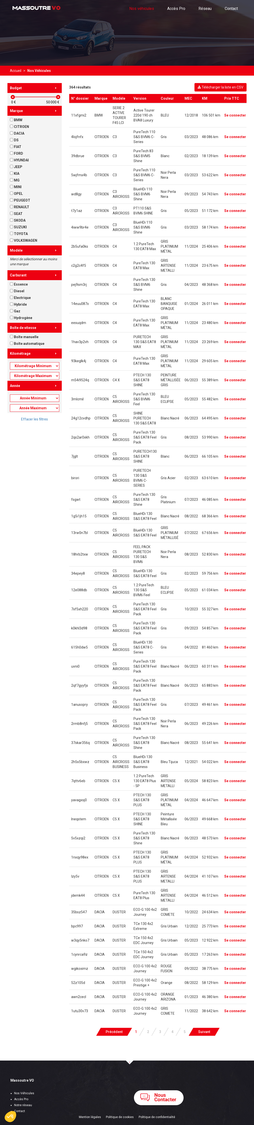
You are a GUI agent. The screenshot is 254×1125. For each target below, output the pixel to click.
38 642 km (210, 1011)
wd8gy (76, 194)
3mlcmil (77, 399)
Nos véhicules (141, 8)
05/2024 (191, 781)
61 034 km (210, 590)
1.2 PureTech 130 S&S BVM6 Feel (143, 590)
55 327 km (210, 609)
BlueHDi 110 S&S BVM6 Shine (142, 194)
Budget (16, 88)
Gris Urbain (169, 926)
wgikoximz (79, 969)
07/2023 (191, 500)
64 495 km (210, 418)
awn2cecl (78, 997)
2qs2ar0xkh (80, 437)
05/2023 (191, 211)
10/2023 (191, 609)
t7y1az (76, 211)
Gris (164, 137)
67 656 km (210, 533)
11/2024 (191, 246)
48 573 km (210, 838)
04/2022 (191, 647)
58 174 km (210, 227)
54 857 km (210, 628)
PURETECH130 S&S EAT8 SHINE (145, 456)
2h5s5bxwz (80, 762)
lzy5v (75, 876)
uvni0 (75, 666)
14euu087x (80, 304)
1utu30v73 (79, 1011)
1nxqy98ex (79, 857)
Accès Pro (176, 8)
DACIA (17, 133)
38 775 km (210, 969)
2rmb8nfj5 (79, 724)
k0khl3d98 (79, 628)
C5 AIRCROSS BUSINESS (121, 762)
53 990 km (210, 437)
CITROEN (19, 127)
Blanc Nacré (170, 418)
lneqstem (78, 819)
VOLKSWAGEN (23, 240)
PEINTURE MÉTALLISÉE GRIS (171, 380)
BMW (16, 120)
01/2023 (191, 997)
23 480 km (210, 323)
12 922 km (210, 940)
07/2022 (191, 533)
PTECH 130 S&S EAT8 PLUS (142, 800)
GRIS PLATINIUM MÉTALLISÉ (170, 533)
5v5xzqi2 (78, 838)
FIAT (15, 147)
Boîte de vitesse (23, 328)
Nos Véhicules (24, 1093)
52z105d (78, 983)
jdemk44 (78, 895)
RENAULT (19, 207)
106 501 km (211, 115)
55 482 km (210, 399)
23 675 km (210, 265)
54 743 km (210, 194)
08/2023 (191, 437)
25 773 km (210, 926)
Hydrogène (21, 318)
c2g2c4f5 (78, 265)
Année (15, 386)
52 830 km (210, 554)
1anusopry (79, 705)
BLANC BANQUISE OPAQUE (169, 304)
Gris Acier (168, 478)
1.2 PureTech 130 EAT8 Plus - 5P (144, 781)
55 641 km (210, 743)
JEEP (16, 167)
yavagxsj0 (79, 800)
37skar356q (80, 743)
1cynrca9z (79, 954)
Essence (19, 284)
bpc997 (77, 926)
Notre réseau (23, 1105)
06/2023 (191, 380)
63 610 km (210, 478)
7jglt (74, 456)
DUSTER (119, 912)
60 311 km (210, 666)
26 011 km (210, 304)
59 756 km (210, 573)
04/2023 (191, 285)
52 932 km (210, 857)
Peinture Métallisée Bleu (169, 819)
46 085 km (210, 500)
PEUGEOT (20, 200)
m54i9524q (80, 380)
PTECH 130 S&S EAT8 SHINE (142, 380)
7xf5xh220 (79, 609)
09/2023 (191, 194)
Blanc (165, 156)
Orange (166, 983)
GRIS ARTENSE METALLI (168, 265)
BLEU (165, 115)
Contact (231, 8)
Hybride (18, 304)
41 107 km (210, 876)
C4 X (116, 380)
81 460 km (210, 647)
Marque (16, 111)
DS (14, 140)
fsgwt (75, 500)
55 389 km (210, 380)
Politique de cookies (120, 1117)
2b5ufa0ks (79, 246)
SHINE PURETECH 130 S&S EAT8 (144, 418)
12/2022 (191, 926)
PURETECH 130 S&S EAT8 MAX (144, 342)
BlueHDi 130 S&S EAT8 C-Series (143, 647)
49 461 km (210, 705)
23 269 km (210, 342)
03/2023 (191, 137)
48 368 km (210, 285)
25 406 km (210, 246)
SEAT (16, 214)
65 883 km (210, 685)
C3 (115, 137)
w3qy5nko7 (80, 940)
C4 (115, 246)
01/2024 (191, 304)
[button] (10, 1117)
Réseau (205, 8)
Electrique (20, 298)
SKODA (18, 220)
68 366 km (210, 516)
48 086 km (210, 137)
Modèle (16, 250)
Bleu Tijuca (169, 762)
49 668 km (210, 819)
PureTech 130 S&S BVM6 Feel (144, 399)
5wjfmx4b (79, 175)
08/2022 (191, 516)
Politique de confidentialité (157, 1117)
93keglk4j (78, 361)
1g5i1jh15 (79, 516)
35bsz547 (79, 912)
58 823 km (210, 781)
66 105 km (210, 456)
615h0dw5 (79, 647)
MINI (16, 187)
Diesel (17, 291)
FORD (16, 153)
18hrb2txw (79, 554)
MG (15, 180)
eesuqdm (78, 323)
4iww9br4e (80, 227)
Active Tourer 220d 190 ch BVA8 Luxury (144, 115)
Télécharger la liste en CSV (220, 87)
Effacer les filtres (34, 419)
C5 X (116, 781)
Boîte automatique (27, 344)
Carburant (18, 275)
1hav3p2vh (80, 342)
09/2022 (191, 969)
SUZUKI (18, 227)
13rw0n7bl (79, 533)
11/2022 (191, 1011)
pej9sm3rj (79, 285)
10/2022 (191, 912)
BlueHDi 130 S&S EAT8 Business (142, 762)
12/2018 (191, 115)
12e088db (79, 590)
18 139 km (210, 156)
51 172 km (210, 211)
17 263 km (210, 954)
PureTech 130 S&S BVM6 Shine (144, 285)
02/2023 (191, 156)
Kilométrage (20, 353)
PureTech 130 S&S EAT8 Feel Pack (145, 437)
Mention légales (90, 1117)
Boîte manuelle (24, 337)
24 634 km (210, 912)
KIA (14, 174)
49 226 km (210, 724)
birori (75, 478)
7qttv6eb (78, 781)
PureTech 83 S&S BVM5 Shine (143, 156)
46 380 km (210, 997)
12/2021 (191, 762)
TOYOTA (19, 234)
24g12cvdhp (81, 418)
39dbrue (77, 156)
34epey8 (78, 573)
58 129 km (210, 983)
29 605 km (210, 361)
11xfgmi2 (78, 115)
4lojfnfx (77, 137)
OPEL (16, 194)
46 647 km (210, 800)
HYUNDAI (19, 160)
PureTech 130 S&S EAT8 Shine (144, 499)
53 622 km (210, 175)
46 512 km (210, 895)
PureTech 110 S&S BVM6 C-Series (144, 137)
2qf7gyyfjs (79, 685)
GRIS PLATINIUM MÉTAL (169, 246)
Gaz (15, 311)
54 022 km (210, 762)
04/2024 (191, 800)
